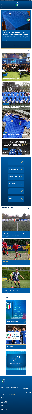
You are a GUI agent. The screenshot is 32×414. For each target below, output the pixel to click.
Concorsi (6, 149)
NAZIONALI (3, 394)
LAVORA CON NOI (12, 394)
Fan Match (6, 104)
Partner (4, 30)
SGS (1, 398)
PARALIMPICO (3, 400)
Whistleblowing (2, 0)
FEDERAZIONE (3, 393)
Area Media (6, 0)
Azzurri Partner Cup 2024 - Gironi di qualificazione (15, 263)
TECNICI (2, 397)
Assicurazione (12, 0)
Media (3, 232)
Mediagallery (5, 261)
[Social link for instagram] (29, 402)
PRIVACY (10, 393)
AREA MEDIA (25, 388)
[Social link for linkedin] (30, 402)
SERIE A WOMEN (4, 401)
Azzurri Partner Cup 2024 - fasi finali (11, 290)
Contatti (9, 0)
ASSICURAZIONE (4, 409)
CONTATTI (25, 387)
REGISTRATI (30, 0)
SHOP (2, 405)
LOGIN (27, 0)
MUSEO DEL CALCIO (4, 404)
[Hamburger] (1, 7)
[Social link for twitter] (26, 402)
